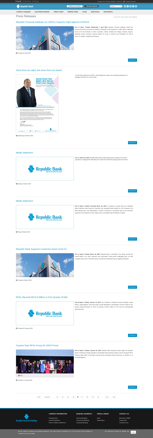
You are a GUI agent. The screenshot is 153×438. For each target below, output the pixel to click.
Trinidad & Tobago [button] (130, 1)
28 (87, 397)
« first (38, 397)
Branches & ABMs (110, 1)
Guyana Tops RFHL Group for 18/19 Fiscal (37, 345)
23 (62, 397)
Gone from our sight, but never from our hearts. (39, 70)
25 (73, 397)
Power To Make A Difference (57, 422)
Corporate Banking (82, 422)
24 (68, 397)
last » (114, 397)
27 (82, 397)
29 (92, 397)
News (126, 17)
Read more (132, 60)
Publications (101, 420)
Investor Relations (54, 420)
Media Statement (24, 152)
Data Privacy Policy (98, 431)
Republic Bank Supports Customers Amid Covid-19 (41, 249)
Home (122, 17)
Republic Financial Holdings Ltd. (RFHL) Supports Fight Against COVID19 (52, 22)
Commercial (27, 1)
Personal (18, 1)
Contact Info (123, 420)
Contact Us (119, 1)
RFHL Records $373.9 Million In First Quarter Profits (42, 297)
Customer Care (123, 422)
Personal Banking (81, 418)
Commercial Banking (82, 420)
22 (57, 397)
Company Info (101, 1)
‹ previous (47, 397)
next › (107, 397)
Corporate (35, 1)
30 (98, 397)
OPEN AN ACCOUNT (74, 6)
